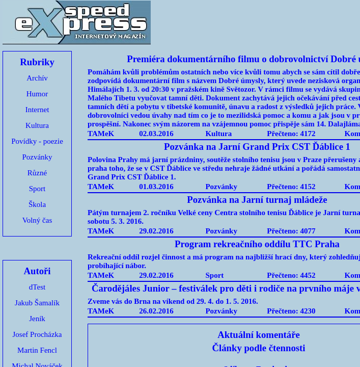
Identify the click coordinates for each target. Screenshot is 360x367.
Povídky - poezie (37, 141)
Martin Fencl (37, 350)
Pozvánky (37, 157)
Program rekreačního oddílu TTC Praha (257, 244)
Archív (37, 78)
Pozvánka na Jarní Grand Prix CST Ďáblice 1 (257, 146)
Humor (37, 94)
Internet (37, 110)
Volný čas (37, 220)
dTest (37, 287)
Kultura (37, 125)
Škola (37, 204)
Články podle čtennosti (259, 348)
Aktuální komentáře (258, 334)
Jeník (37, 318)
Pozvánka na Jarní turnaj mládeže (257, 199)
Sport (37, 189)
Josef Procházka (37, 334)
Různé (37, 173)
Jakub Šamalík (37, 303)
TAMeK (101, 133)
